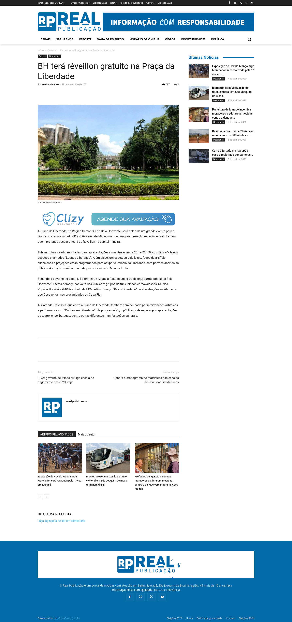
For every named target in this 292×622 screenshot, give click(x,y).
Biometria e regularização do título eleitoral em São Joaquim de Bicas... (232, 92)
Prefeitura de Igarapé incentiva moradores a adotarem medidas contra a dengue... (232, 113)
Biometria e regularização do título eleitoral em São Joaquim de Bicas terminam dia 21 (106, 480)
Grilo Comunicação (69, 618)
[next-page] (46, 496)
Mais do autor (87, 434)
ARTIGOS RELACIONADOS (56, 434)
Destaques (54, 56)
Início (41, 50)
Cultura (52, 50)
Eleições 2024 (174, 618)
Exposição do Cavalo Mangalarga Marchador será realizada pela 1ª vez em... (233, 70)
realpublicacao (50, 84)
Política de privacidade (209, 618)
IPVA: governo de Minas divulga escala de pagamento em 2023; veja (66, 380)
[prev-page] (40, 496)
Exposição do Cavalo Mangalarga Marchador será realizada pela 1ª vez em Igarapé (59, 480)
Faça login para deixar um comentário (61, 520)
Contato (230, 618)
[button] (249, 39)
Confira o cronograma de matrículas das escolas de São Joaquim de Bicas (146, 380)
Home (189, 618)
